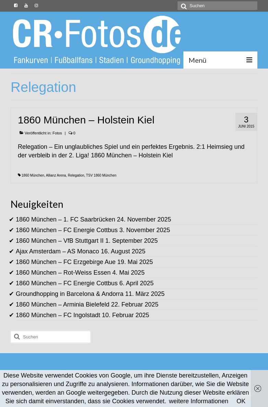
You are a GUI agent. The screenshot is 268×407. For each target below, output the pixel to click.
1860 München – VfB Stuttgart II (59, 240)
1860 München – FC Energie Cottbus (67, 230)
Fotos (57, 133)
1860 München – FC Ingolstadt (58, 315)
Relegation (76, 175)
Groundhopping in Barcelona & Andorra (69, 293)
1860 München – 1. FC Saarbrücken (65, 219)
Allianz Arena (56, 175)
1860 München (33, 175)
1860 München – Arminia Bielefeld (62, 304)
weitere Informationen (198, 401)
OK (240, 401)
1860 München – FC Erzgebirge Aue (65, 262)
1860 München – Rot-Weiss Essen (63, 272)
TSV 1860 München (101, 175)
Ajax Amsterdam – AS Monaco (57, 251)
